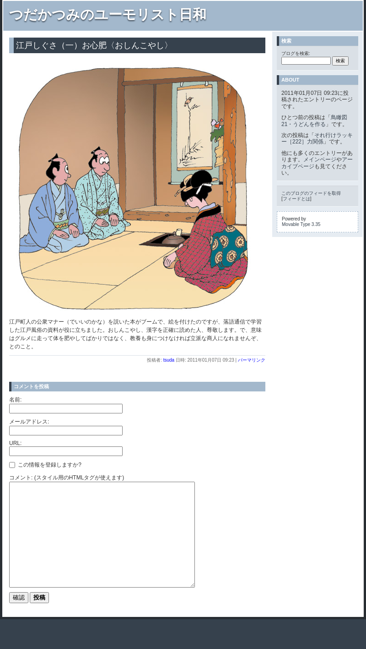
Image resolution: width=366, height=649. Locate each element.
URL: (15, 443)
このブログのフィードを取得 (311, 193)
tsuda (168, 360)
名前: (15, 399)
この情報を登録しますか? (45, 465)
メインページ (319, 159)
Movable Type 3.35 (301, 224)
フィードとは (296, 198)
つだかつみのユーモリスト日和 (107, 14)
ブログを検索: (295, 53)
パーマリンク (251, 360)
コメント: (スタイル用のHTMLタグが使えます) (66, 477)
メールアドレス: (29, 421)
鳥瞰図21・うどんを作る (314, 120)
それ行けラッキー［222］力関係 (317, 138)
